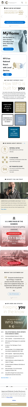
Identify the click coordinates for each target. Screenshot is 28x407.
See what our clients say (24, 143)
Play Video (14, 190)
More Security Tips (13, 263)
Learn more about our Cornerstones (14, 22)
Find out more (8, 49)
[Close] (26, 389)
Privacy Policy (9, 397)
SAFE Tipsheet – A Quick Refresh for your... (15, 338)
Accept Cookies (14, 404)
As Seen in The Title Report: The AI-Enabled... (13, 346)
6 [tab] (16, 25)
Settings (14, 400)
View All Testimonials (14, 294)
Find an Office (7, 74)
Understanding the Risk (13, 233)
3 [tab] (12, 25)
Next (26, 16)
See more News (5, 377)
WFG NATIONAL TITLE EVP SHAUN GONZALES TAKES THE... (13, 369)
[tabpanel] (14, 16)
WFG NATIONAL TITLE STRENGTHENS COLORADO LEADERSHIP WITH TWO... (14, 350)
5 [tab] (15, 25)
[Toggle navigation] (26, 2)
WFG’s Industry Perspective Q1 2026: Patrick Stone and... (14, 356)
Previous (2, 16)
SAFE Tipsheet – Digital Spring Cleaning (14, 353)
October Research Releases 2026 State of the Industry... (15, 365)
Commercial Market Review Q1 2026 (13, 336)
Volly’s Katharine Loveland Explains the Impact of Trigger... (14, 361)
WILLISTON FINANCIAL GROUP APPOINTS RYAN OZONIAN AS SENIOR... (15, 332)
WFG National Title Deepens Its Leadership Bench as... (15, 341)
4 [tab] (15, 297)
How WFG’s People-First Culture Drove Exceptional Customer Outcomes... (14, 373)
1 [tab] (11, 297)
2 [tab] (11, 25)
